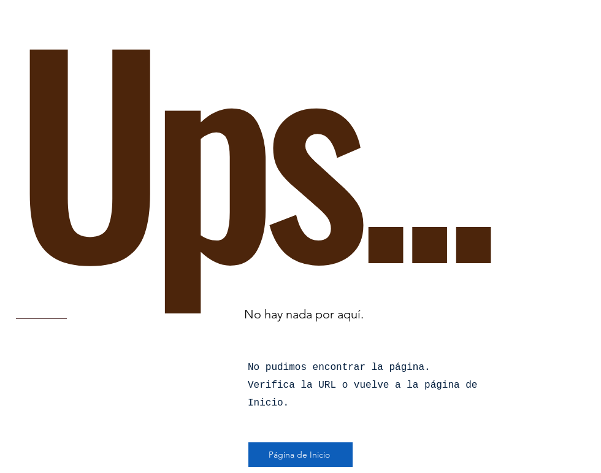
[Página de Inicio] (300, 454)
